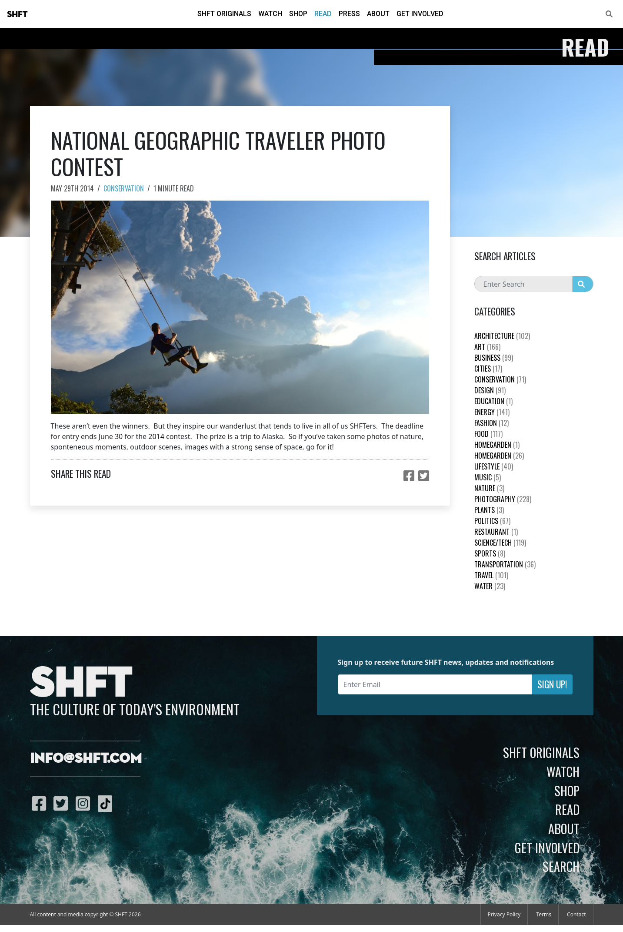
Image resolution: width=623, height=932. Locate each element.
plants (489, 510)
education (493, 401)
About (378, 14)
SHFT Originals (224, 14)
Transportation (505, 564)
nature (489, 488)
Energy (492, 412)
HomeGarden (497, 444)
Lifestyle (493, 466)
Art (487, 347)
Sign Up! (552, 684)
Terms (543, 914)
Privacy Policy (504, 914)
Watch (270, 14)
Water (489, 586)
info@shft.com (86, 759)
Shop (298, 14)
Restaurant (496, 531)
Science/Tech (500, 542)
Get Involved (419, 14)
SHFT (17, 14)
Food (488, 434)
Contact (576, 914)
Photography (502, 499)
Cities (488, 368)
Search (561, 866)
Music (487, 477)
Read (323, 14)
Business (493, 357)
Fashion (491, 423)
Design (490, 390)
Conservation (123, 188)
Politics (492, 521)
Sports (489, 553)
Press (349, 14)
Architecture (502, 336)
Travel (491, 575)
